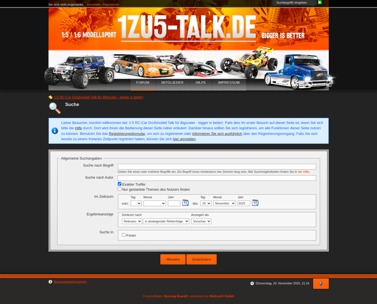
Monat (148, 197)
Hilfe (78, 128)
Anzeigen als (200, 215)
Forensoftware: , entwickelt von (188, 296)
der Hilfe (303, 171)
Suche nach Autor (99, 177)
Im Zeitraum (103, 196)
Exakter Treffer (132, 184)
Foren (129, 235)
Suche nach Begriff (98, 165)
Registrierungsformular (127, 134)
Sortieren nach (132, 215)
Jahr (171, 197)
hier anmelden (184, 139)
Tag (133, 197)
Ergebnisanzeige (100, 214)
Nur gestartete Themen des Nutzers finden (154, 189)
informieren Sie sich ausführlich (217, 134)
